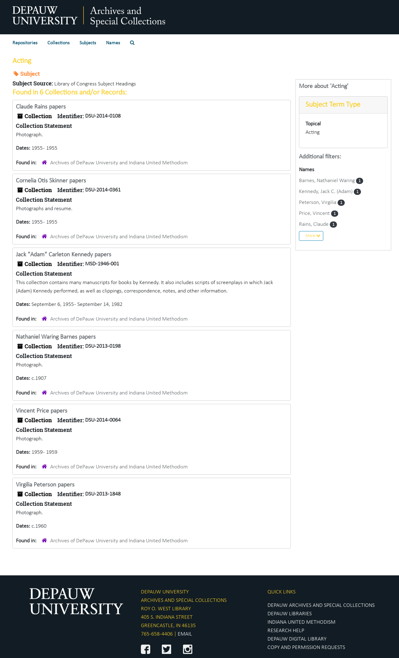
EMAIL (185, 634)
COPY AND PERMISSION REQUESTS (306, 648)
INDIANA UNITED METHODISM (301, 622)
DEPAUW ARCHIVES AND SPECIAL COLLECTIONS (321, 605)
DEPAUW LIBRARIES (289, 614)
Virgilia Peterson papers (45, 485)
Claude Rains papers (41, 107)
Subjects (87, 43)
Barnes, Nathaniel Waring (327, 181)
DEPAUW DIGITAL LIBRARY (296, 639)
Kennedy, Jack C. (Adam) (326, 192)
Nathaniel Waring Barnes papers (56, 337)
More (312, 235)
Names (113, 43)
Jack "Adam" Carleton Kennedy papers (63, 255)
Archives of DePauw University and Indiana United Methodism (119, 163)
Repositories (24, 43)
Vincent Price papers (41, 411)
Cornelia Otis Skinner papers (51, 181)
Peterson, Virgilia (318, 203)
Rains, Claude (314, 224)
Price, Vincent (315, 213)
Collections (58, 43)
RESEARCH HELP (285, 631)
